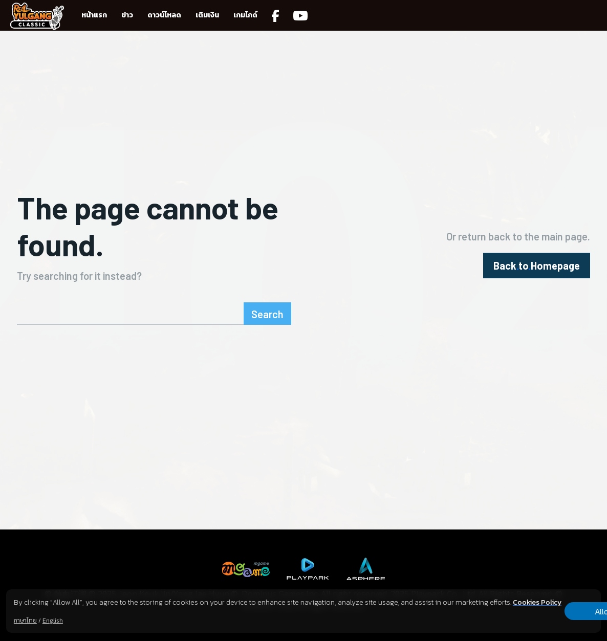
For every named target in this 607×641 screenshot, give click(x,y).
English (52, 620)
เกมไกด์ (245, 15)
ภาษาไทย (25, 620)
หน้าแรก (94, 15)
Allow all (547, 606)
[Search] (267, 313)
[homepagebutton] (536, 266)
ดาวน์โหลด (164, 15)
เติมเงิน (207, 15)
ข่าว (127, 15)
